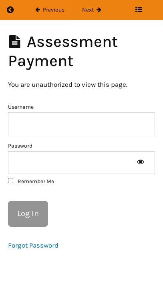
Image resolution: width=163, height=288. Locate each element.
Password (20, 145)
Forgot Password (33, 245)
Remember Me (31, 181)
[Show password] (140, 162)
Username (21, 107)
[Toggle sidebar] (138, 10)
